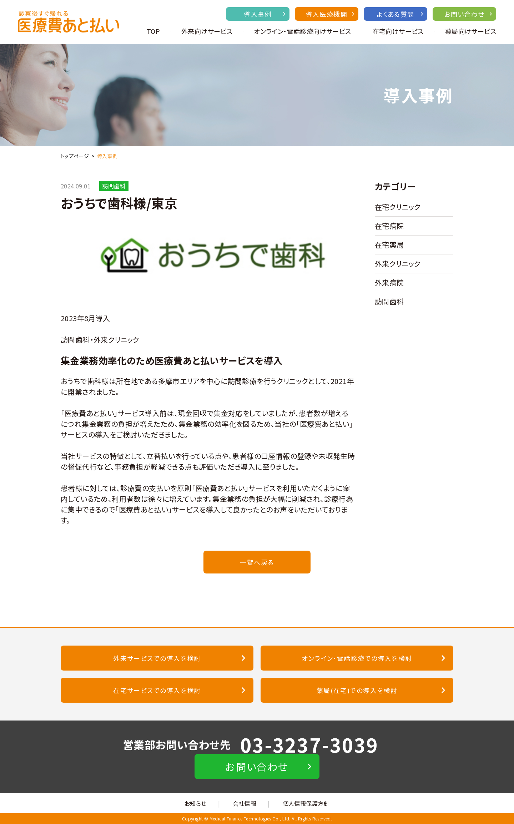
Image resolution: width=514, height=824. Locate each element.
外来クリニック (398, 263)
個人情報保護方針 (306, 803)
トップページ (75, 156)
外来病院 (389, 282)
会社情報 (244, 803)
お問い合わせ (468, 14)
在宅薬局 (389, 244)
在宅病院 (389, 226)
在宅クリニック (398, 207)
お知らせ (196, 803)
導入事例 (264, 14)
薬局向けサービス (470, 31)
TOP (153, 31)
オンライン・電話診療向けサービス (302, 31)
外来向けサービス (206, 31)
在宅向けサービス (398, 31)
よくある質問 (400, 14)
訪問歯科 (389, 301)
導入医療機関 (330, 14)
